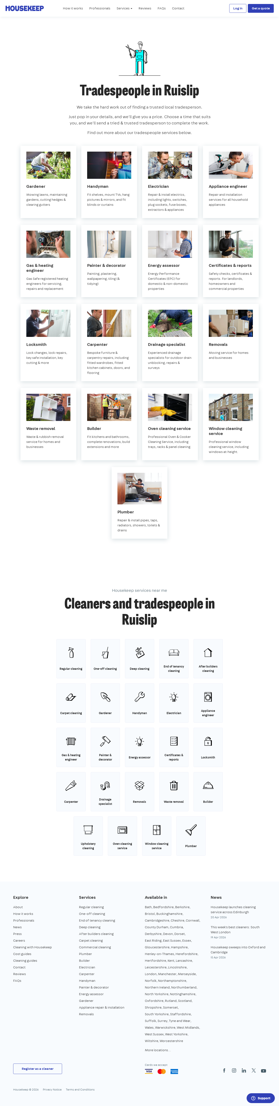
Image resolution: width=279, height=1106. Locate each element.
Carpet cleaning (91, 940)
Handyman (87, 980)
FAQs (162, 8)
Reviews (145, 8)
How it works (73, 8)
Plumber (85, 954)
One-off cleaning (92, 914)
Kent (171, 960)
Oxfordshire (154, 1001)
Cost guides (22, 954)
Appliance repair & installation (101, 1007)
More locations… (158, 1050)
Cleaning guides (25, 960)
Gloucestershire (157, 947)
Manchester (167, 974)
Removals (86, 1014)
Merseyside (187, 974)
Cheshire (177, 920)
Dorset (179, 934)
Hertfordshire (155, 960)
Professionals (99, 8)
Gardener (86, 1001)
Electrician (87, 967)
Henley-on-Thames (159, 954)
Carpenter (86, 974)
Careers (19, 940)
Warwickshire (165, 1027)
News (17, 927)
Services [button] (124, 8)
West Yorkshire (176, 1034)
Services (87, 897)
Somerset (170, 1007)
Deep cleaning (90, 927)
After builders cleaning (96, 934)
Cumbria (176, 927)
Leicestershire (156, 967)
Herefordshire (186, 954)
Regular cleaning (91, 907)
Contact (178, 8)
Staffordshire (180, 1014)
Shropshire (153, 1007)
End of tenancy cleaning (97, 920)
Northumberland (183, 987)
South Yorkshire (157, 1014)
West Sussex (154, 1034)
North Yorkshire (156, 994)
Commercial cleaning (95, 947)
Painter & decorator (94, 987)
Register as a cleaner (38, 1068)
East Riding (153, 940)
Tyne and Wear (179, 1021)
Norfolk (151, 980)
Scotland (185, 1001)
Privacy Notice (52, 1089)
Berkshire (182, 907)
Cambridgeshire (157, 920)
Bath (148, 907)
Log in (237, 8)
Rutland (171, 1001)
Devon (168, 934)
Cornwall (192, 920)
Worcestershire (171, 1041)
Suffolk (150, 1021)
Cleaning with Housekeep (32, 947)
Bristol (150, 914)
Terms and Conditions (80, 1089)
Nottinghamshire (182, 994)
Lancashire (184, 960)
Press (17, 934)
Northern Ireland (157, 987)
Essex (186, 940)
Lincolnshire (177, 967)
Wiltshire (151, 1041)
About (18, 907)
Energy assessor (91, 994)
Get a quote (261, 8)
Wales (149, 1027)
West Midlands (188, 1027)
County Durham (156, 927)
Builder (84, 960)
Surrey (162, 1021)
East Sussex (172, 940)
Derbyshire (153, 934)
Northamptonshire (172, 980)
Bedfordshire (163, 907)
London (151, 974)
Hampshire (179, 947)
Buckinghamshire (169, 914)
